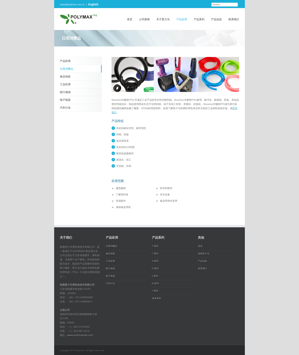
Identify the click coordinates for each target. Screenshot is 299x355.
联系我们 (233, 19)
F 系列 (155, 290)
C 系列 (155, 253)
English (93, 4)
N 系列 (155, 283)
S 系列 (155, 276)
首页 (129, 19)
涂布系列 (156, 298)
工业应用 (65, 84)
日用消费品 (66, 69)
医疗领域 (65, 92)
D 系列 (155, 268)
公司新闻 (144, 19)
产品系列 (199, 19)
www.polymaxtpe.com (80, 335)
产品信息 (216, 19)
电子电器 (65, 100)
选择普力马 (203, 253)
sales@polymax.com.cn (72, 4)
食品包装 (65, 76)
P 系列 (155, 246)
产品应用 (181, 19)
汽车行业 (65, 107)
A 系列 (155, 261)
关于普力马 (163, 19)
